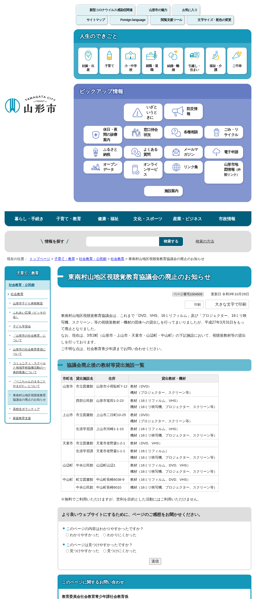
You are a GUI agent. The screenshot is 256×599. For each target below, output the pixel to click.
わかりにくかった (122, 363)
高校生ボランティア (26, 228)
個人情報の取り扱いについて (85, 486)
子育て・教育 (68, 37)
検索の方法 (205, 60)
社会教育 (117, 78)
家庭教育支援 (22, 237)
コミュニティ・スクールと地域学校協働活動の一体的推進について (29, 186)
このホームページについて (25, 486)
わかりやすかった (84, 363)
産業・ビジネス (187, 37)
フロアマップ (16, 555)
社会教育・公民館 (93, 78)
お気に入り (189, 15)
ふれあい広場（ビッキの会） (29, 134)
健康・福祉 (108, 37)
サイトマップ (188, 486)
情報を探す (54, 60)
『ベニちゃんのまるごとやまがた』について (29, 202)
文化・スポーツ (147, 37)
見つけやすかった (84, 379)
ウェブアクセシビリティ (143, 486)
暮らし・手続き (29, 37)
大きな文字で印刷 (230, 132)
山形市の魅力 (158, 15)
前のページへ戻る (202, 472)
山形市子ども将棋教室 (28, 122)
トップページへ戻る (240, 472)
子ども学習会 (22, 145)
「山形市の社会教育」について (29, 157)
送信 (155, 389)
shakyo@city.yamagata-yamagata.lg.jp (100, 451)
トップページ (39, 78)
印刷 (197, 133)
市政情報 (227, 37)
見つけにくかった (122, 379)
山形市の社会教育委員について (29, 170)
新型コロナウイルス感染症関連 (111, 15)
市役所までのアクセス (55, 555)
